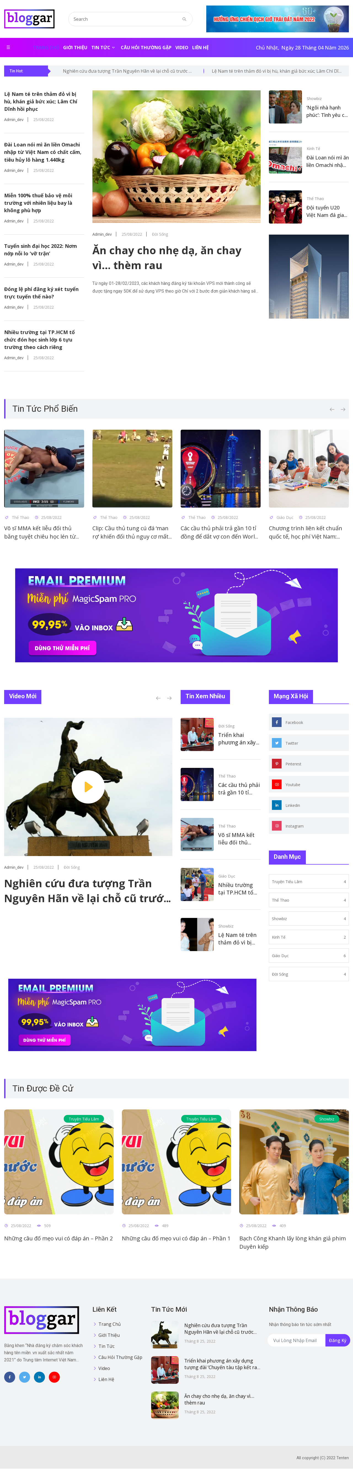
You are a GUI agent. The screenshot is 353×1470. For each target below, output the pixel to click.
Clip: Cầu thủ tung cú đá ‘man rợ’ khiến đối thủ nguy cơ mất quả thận (130, 538)
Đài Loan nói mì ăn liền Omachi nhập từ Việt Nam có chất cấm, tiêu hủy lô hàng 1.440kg (42, 152)
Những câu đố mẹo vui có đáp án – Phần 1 (176, 1239)
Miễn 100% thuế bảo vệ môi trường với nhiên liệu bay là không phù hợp (38, 203)
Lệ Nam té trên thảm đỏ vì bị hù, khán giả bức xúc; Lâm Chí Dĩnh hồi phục (40, 101)
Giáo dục (226, 877)
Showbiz (314, 98)
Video (181, 47)
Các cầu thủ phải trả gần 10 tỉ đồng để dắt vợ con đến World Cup (219, 538)
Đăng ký (337, 1341)
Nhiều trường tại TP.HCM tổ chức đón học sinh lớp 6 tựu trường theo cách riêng (39, 340)
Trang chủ (46, 47)
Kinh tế (313, 148)
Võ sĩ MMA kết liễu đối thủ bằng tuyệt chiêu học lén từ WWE (40, 538)
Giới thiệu (75, 47)
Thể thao (315, 198)
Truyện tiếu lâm (84, 1120)
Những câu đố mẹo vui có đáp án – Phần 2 (58, 1239)
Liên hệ (200, 47)
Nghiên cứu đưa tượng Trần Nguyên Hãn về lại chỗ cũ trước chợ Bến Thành (86, 899)
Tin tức (100, 47)
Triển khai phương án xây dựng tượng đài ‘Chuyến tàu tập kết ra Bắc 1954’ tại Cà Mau (218, 1368)
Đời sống (226, 726)
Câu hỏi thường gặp (146, 47)
